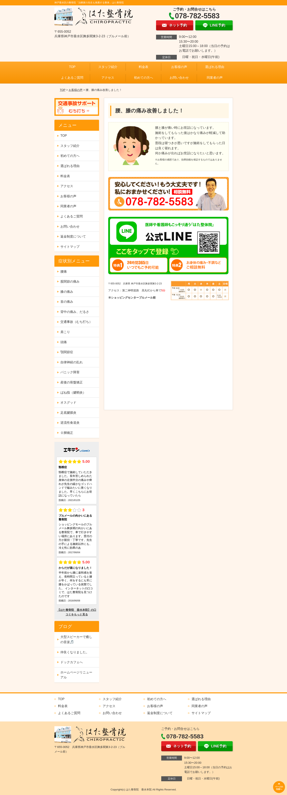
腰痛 (63, 271)
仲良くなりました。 (74, 652)
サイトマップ (70, 246)
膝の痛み (66, 291)
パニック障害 (70, 372)
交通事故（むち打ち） (76, 321)
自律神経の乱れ (71, 362)
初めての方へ (143, 77)
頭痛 (63, 342)
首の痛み (66, 301)
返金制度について (73, 236)
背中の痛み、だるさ (74, 311)
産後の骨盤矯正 (71, 382)
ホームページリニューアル (76, 675)
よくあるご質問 (72, 77)
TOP (72, 67)
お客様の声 (179, 67)
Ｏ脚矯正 (66, 432)
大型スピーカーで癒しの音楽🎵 (76, 639)
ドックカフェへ (71, 662)
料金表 (143, 67)
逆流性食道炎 (70, 422)
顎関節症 (66, 352)
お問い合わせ (179, 77)
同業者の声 (215, 77)
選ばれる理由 (214, 67)
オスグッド (68, 402)
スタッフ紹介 (107, 67)
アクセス (107, 77)
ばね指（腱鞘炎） (73, 392)
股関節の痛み (70, 281)
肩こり (65, 332)
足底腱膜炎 (68, 412)
